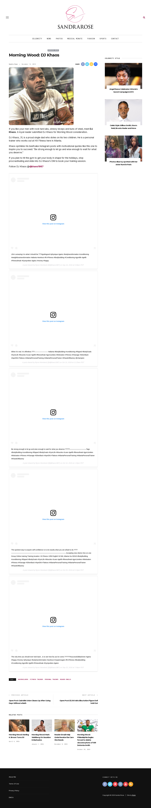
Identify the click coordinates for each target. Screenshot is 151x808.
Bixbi (134, 795)
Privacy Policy (14, 790)
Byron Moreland (41, 265)
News (49, 38)
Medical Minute (75, 38)
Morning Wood (53, 50)
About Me (12, 777)
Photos (59, 38)
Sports (103, 38)
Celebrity (37, 38)
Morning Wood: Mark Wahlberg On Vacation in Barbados (41, 737)
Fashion (91, 38)
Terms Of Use (14, 784)
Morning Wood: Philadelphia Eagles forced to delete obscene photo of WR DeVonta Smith (86, 739)
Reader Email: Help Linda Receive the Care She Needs (64, 737)
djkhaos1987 (36, 166)
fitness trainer (36, 679)
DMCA (11, 797)
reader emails (65, 679)
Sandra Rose (13, 64)
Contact (115, 38)
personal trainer (51, 679)
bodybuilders (23, 679)
